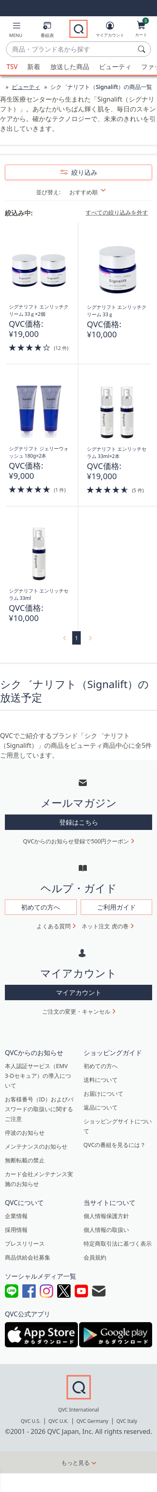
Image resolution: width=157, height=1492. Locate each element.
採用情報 (16, 1230)
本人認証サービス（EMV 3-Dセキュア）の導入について (38, 1075)
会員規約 (95, 1257)
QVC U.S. (31, 1421)
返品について (101, 1107)
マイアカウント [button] (78, 992)
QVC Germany (92, 1421)
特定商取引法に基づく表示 (118, 1243)
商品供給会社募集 (27, 1257)
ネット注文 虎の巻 (105, 926)
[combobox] (70, 49)
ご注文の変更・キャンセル (76, 1011)
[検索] (143, 49)
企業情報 (16, 1216)
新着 (33, 66)
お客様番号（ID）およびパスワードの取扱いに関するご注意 (39, 1109)
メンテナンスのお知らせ (36, 1146)
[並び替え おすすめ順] (92, 192)
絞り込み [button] (83, 172)
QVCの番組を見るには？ (115, 1145)
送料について (101, 1080)
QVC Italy (126, 1421)
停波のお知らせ (25, 1132)
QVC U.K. (58, 1421)
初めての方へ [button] (40, 907)
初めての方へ (101, 1066)
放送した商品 (69, 66)
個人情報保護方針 (106, 1216)
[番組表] (47, 31)
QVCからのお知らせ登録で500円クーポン (76, 841)
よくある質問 (54, 926)
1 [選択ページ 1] (76, 638)
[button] (15, 31)
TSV (11, 66)
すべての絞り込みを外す (117, 212)
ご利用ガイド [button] (116, 907)
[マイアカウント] (110, 31)
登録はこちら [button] (78, 822)
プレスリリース (25, 1243)
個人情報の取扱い (106, 1230)
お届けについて (103, 1093)
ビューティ (115, 66)
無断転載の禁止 (25, 1160)
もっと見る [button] (75, 1462)
